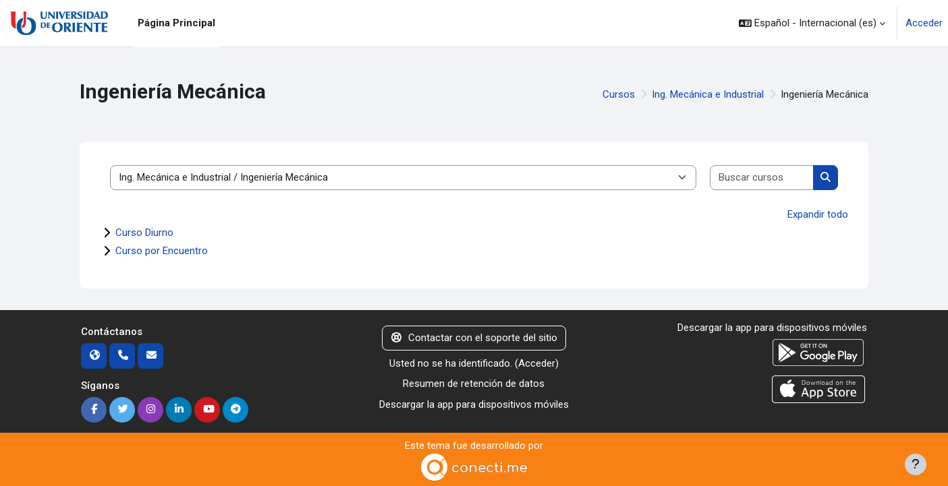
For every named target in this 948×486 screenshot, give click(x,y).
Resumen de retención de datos (474, 383)
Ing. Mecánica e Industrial (708, 94)
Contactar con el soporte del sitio (474, 338)
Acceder (924, 23)
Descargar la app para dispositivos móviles (474, 404)
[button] (812, 23)
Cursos (619, 94)
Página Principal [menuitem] (176, 23)
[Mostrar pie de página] (915, 464)
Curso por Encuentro (161, 251)
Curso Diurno (144, 232)
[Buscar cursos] (762, 177)
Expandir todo (817, 214)
